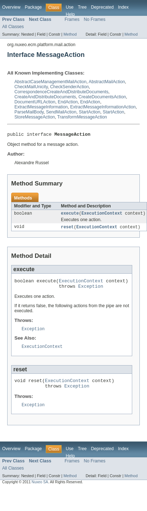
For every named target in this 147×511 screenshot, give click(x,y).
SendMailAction (61, 112)
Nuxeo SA (40, 491)
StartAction (89, 112)
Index (123, 7)
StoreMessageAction (34, 117)
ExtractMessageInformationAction (103, 106)
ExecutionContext (101, 215)
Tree (82, 7)
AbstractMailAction (107, 81)
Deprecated (102, 7)
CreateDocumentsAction (102, 96)
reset (67, 229)
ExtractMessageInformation (41, 106)
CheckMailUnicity (31, 86)
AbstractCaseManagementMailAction (50, 81)
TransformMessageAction (82, 117)
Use (70, 7)
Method (69, 34)
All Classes (13, 26)
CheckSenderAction (69, 86)
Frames (71, 19)
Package (33, 7)
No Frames (95, 19)
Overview (11, 7)
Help (70, 14)
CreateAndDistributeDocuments (45, 96)
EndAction (67, 101)
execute (70, 215)
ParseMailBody (29, 112)
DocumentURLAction (34, 101)
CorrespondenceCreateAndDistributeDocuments (61, 91)
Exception (90, 290)
